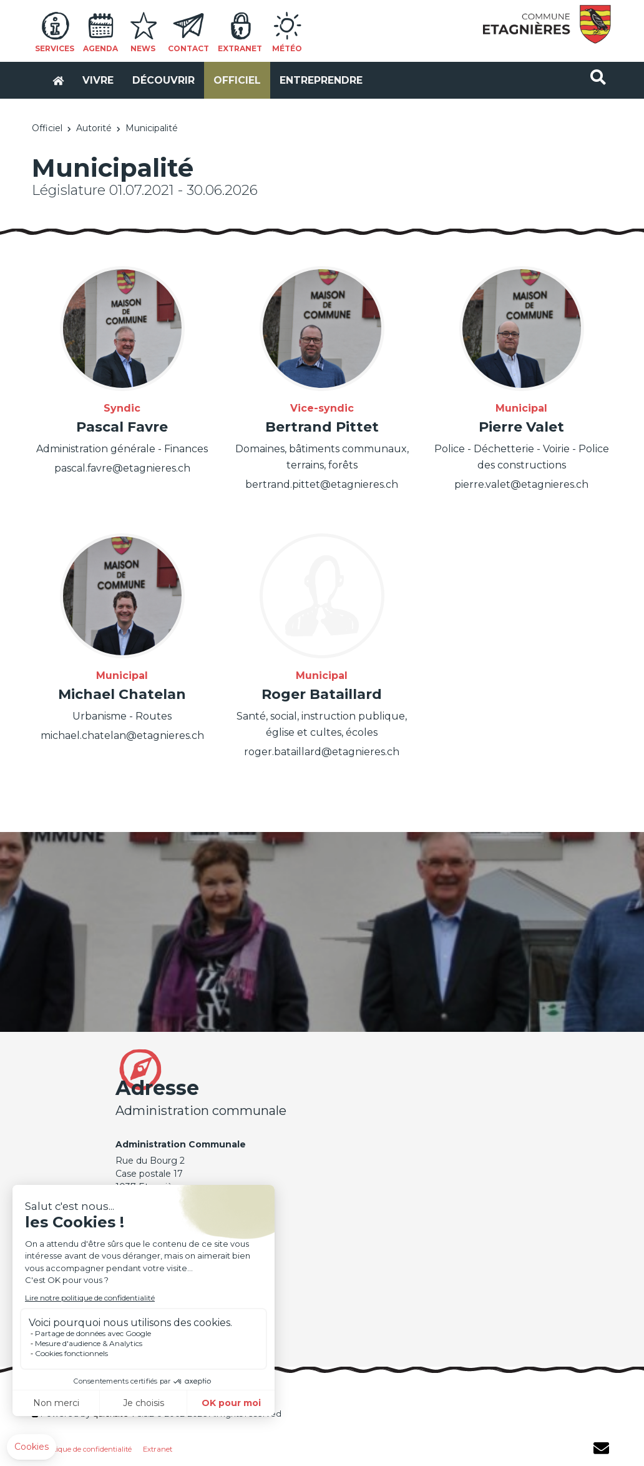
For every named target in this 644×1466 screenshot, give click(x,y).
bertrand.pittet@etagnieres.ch (321, 485)
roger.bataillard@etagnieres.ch (321, 753)
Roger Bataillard (321, 694)
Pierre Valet (521, 427)
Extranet (157, 1450)
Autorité (94, 129)
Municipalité (151, 129)
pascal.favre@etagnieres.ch (122, 469)
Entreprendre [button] (309, 74)
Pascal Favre (122, 427)
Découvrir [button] (152, 74)
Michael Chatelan (122, 694)
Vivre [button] (86, 74)
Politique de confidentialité (86, 1450)
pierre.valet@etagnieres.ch (521, 485)
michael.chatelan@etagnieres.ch (122, 737)
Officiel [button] (226, 74)
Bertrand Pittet (322, 427)
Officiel (47, 129)
